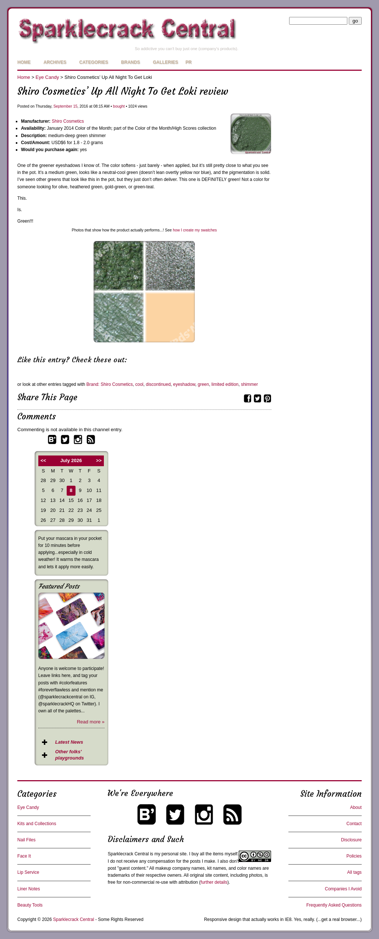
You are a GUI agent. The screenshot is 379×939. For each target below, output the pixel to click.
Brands (130, 62)
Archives (54, 62)
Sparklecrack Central (128, 853)
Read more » (91, 722)
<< (43, 460)
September (62, 106)
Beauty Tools (30, 905)
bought (119, 106)
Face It (24, 856)
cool (139, 384)
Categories (93, 62)
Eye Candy (47, 77)
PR (189, 62)
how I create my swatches (195, 230)
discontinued (158, 384)
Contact (354, 823)
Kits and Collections (36, 823)
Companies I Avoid (343, 888)
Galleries (165, 62)
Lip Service (28, 872)
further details (214, 882)
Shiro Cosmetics (68, 121)
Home (24, 62)
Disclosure (351, 839)
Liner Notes (28, 888)
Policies (354, 856)
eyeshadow (184, 384)
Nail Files (26, 839)
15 (75, 106)
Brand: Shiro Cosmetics (110, 384)
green (203, 384)
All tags (354, 872)
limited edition (224, 384)
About (356, 807)
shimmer (249, 384)
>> (99, 460)
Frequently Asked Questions (334, 905)
